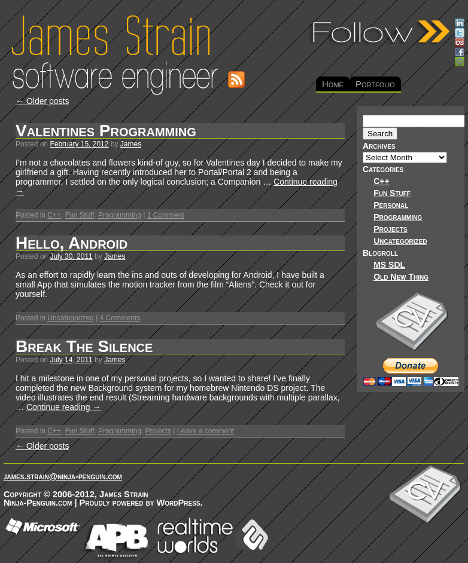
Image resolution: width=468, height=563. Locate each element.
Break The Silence (84, 346)
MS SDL (389, 265)
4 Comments (120, 318)
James (130, 144)
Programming (119, 215)
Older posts (42, 101)
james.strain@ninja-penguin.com (63, 476)
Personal (390, 205)
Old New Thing (401, 277)
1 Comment (165, 215)
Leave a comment (205, 431)
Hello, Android (71, 243)
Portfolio (375, 84)
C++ (54, 215)
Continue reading (63, 407)
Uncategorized (70, 318)
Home (333, 84)
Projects (158, 431)
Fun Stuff (79, 215)
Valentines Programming (106, 130)
